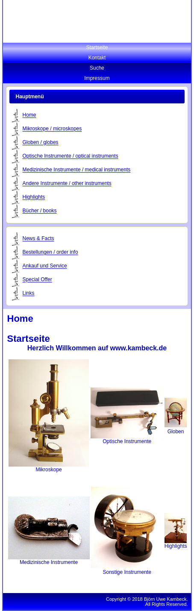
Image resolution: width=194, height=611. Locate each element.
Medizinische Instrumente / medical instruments (77, 170)
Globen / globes (41, 143)
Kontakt (97, 58)
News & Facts (38, 239)
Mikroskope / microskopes (52, 129)
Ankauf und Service (45, 266)
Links (29, 294)
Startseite (97, 47)
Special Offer (37, 280)
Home (29, 115)
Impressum (96, 78)
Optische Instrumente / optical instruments (70, 156)
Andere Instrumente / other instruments (67, 184)
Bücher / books (40, 211)
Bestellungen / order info (50, 253)
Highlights (34, 197)
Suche (97, 68)
